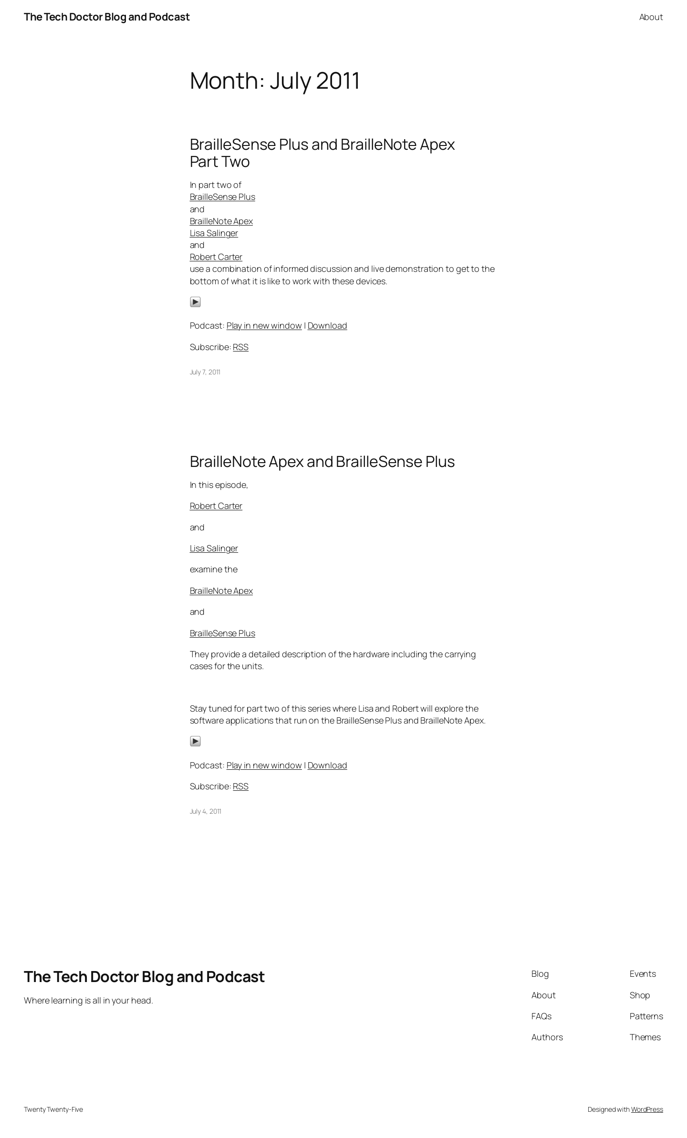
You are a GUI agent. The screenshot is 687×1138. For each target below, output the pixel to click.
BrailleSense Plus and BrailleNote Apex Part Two (322, 152)
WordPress (647, 1109)
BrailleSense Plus (222, 196)
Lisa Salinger (214, 232)
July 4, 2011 (206, 811)
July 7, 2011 (205, 371)
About (651, 16)
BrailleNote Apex (221, 221)
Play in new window (264, 325)
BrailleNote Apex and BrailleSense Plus (322, 461)
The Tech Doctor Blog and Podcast (107, 17)
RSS (241, 346)
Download (327, 325)
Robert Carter (216, 256)
